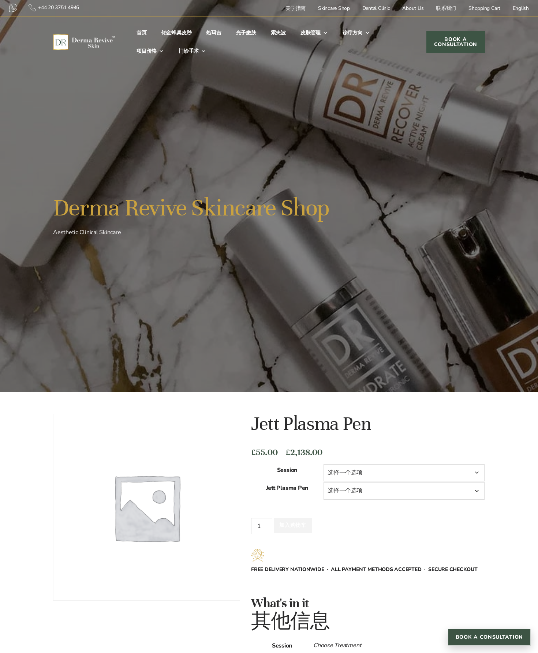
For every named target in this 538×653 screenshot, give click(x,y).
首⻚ (142, 32)
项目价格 (150, 51)
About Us (412, 8)
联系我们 (446, 8)
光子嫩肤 (246, 32)
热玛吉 (213, 32)
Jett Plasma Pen (287, 488)
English (521, 8)
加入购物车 (292, 525)
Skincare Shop (334, 8)
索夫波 (278, 32)
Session (287, 470)
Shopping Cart (484, 8)
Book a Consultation (489, 637)
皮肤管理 (314, 33)
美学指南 (295, 8)
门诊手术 (192, 51)
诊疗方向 (356, 33)
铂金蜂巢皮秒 (176, 32)
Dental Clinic (376, 8)
